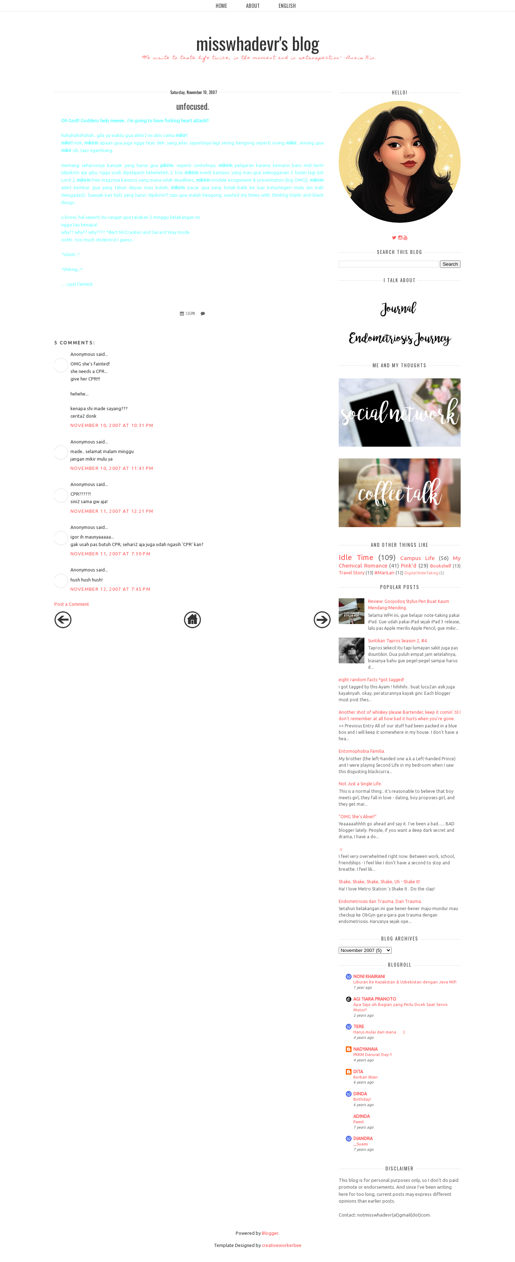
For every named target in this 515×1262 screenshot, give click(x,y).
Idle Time (356, 557)
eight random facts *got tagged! (371, 679)
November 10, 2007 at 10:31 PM (112, 425)
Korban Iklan (365, 1077)
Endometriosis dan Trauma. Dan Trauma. (380, 901)
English (287, 5)
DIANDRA (363, 1138)
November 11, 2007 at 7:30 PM (110, 553)
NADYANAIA (365, 1049)
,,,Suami (360, 1143)
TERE (358, 1026)
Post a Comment (71, 604)
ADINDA (361, 1116)
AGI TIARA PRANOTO (374, 999)
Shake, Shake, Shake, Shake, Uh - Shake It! (379, 881)
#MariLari (384, 572)
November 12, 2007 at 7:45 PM (110, 588)
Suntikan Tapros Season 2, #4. (398, 640)
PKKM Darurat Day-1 (372, 1054)
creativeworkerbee (281, 1245)
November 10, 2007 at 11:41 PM (112, 468)
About (253, 5)
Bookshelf (440, 565)
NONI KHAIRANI (369, 976)
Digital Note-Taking (421, 573)
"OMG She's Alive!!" (358, 816)
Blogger (270, 1233)
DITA (358, 1071)
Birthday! (362, 1099)
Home (221, 5)
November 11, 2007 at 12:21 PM (112, 511)
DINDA (360, 1093)
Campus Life (417, 558)
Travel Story (351, 572)
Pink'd (408, 565)
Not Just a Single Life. (360, 783)
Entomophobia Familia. (362, 751)
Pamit (358, 1121)
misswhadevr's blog (257, 42)
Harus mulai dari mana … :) (379, 1032)
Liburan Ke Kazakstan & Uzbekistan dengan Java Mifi (404, 981)
